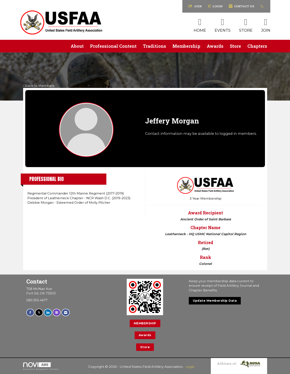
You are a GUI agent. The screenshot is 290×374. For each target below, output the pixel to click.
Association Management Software (41, 366)
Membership (186, 46)
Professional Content (113, 46)
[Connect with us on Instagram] (57, 312)
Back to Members (38, 86)
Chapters (257, 46)
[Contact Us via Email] (65, 312)
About (77, 46)
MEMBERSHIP (145, 323)
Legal (189, 367)
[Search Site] (262, 6)
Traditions (154, 46)
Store (235, 46)
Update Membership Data (215, 300)
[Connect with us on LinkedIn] (48, 312)
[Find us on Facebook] (30, 312)
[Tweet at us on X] (39, 312)
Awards (215, 46)
